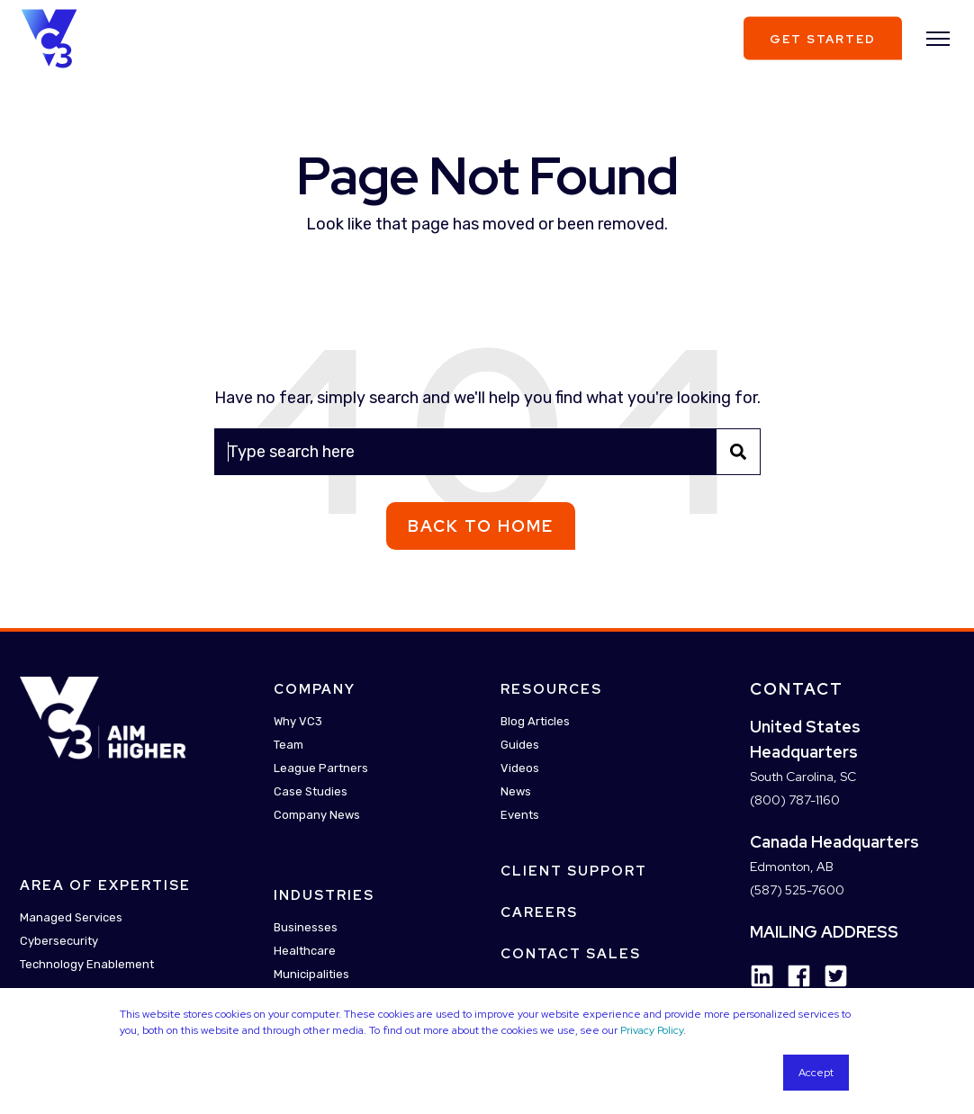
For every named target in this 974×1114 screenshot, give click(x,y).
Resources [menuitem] (551, 689)
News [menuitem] (516, 791)
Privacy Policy (651, 1030)
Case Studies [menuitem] (310, 791)
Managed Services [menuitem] (71, 918)
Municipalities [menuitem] (311, 974)
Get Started (823, 38)
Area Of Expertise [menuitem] (105, 886)
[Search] (487, 451)
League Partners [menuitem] (321, 768)
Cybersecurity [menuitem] (59, 941)
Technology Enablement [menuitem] (87, 965)
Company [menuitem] (315, 689)
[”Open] (938, 38)
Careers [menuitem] (539, 912)
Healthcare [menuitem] (305, 950)
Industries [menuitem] (324, 895)
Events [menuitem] (520, 815)
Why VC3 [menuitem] (298, 721)
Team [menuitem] (288, 744)
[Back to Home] (49, 37)
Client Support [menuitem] (574, 871)
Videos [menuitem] (520, 768)
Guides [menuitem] (520, 744)
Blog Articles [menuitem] (535, 721)
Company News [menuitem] (317, 815)
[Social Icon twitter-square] (829, 976)
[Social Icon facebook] (792, 976)
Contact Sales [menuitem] (571, 954)
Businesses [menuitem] (306, 927)
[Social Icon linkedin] (762, 976)
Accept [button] (816, 1072)
